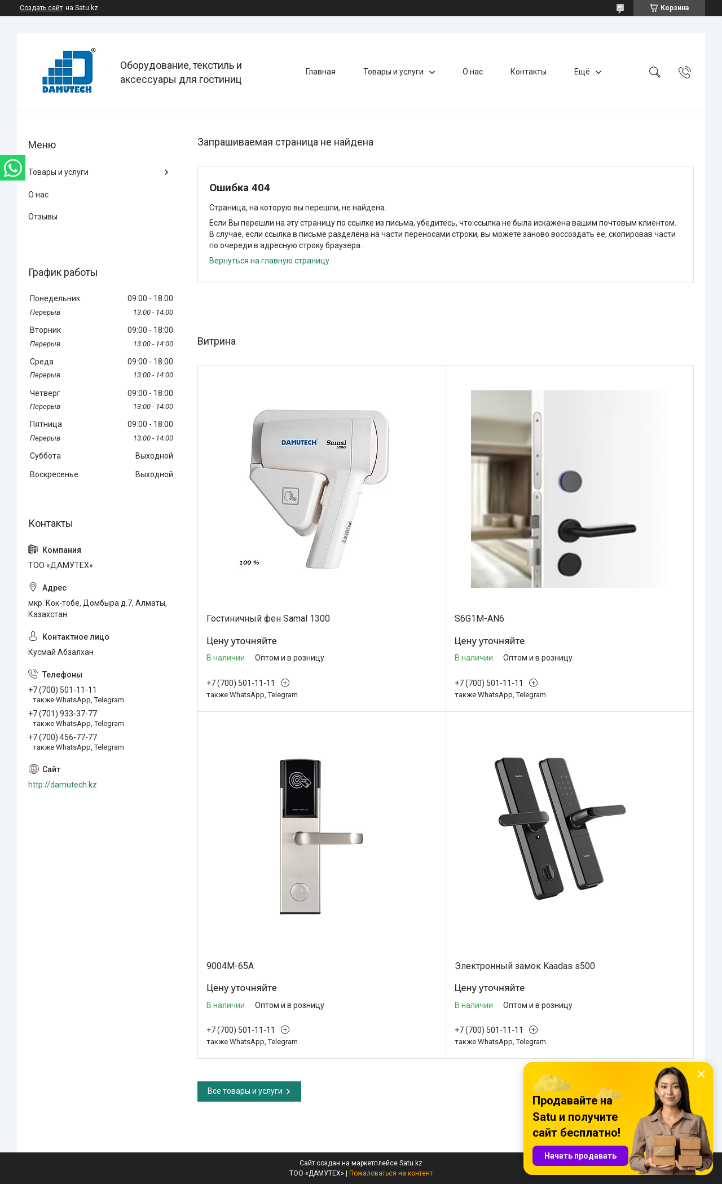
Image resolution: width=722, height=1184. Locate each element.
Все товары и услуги (245, 1090)
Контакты (528, 71)
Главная (321, 71)
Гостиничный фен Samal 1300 (268, 618)
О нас (473, 71)
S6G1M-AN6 (479, 618)
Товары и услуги (393, 71)
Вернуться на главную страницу (269, 260)
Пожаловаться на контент (391, 1173)
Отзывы (43, 216)
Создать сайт (41, 8)
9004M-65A (230, 966)
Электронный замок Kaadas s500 (525, 966)
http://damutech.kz (62, 784)
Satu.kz (410, 1163)
